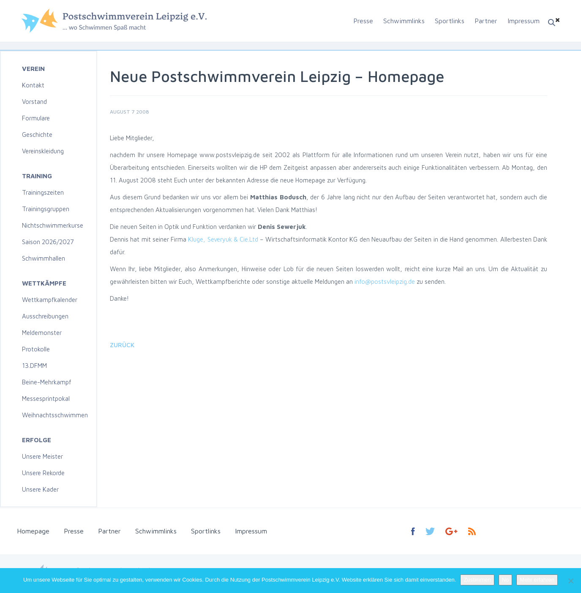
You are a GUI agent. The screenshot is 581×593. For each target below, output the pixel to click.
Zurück (122, 344)
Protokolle (36, 349)
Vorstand (34, 101)
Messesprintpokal (46, 398)
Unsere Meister (42, 456)
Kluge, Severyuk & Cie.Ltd (223, 239)
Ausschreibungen (45, 316)
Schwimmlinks (404, 20)
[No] (570, 581)
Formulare (36, 118)
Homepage (33, 531)
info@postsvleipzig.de (385, 281)
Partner (486, 20)
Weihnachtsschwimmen (55, 415)
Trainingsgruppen (45, 208)
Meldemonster (42, 332)
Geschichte (37, 134)
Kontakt (33, 85)
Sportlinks (449, 20)
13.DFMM (34, 365)
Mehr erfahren (537, 580)
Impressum (523, 20)
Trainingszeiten (43, 192)
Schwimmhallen (43, 258)
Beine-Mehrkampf (46, 382)
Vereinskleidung (43, 151)
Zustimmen (477, 580)
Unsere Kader (40, 489)
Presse (363, 20)
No (505, 580)
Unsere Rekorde (43, 472)
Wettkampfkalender (49, 299)
